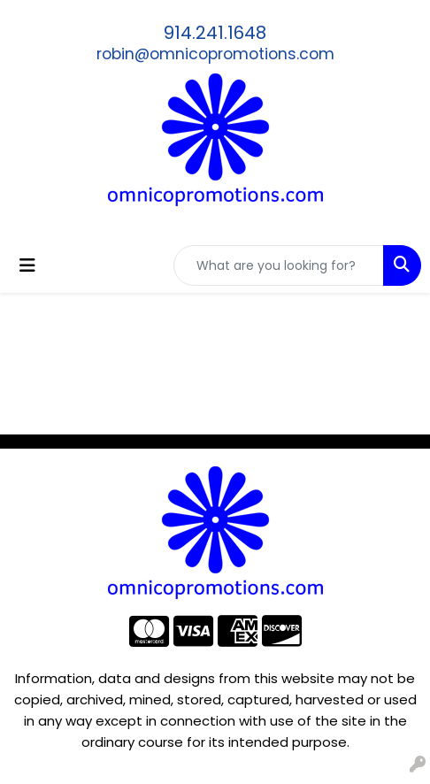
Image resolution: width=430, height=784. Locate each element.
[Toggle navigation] (27, 265)
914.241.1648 (215, 32)
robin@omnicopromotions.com (215, 54)
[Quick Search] (278, 265)
